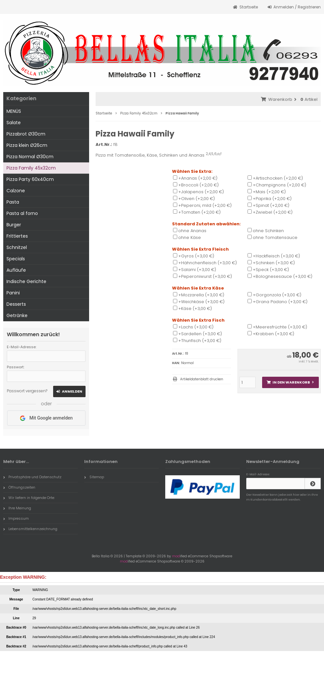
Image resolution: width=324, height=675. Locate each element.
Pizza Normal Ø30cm (29, 156)
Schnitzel (16, 247)
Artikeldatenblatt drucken (201, 379)
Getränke (17, 315)
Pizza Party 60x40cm (30, 179)
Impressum (16, 518)
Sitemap (94, 477)
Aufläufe (16, 270)
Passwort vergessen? (27, 391)
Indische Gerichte (26, 281)
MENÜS (13, 111)
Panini (13, 293)
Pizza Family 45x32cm (31, 168)
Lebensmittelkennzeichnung (30, 528)
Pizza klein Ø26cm (26, 145)
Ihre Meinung (17, 508)
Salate (13, 122)
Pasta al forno (22, 213)
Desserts (16, 304)
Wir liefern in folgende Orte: (29, 497)
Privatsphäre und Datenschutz (32, 477)
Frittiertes (17, 236)
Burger (13, 224)
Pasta (12, 202)
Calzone (15, 190)
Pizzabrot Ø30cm (25, 134)
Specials (15, 258)
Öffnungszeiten (19, 487)
